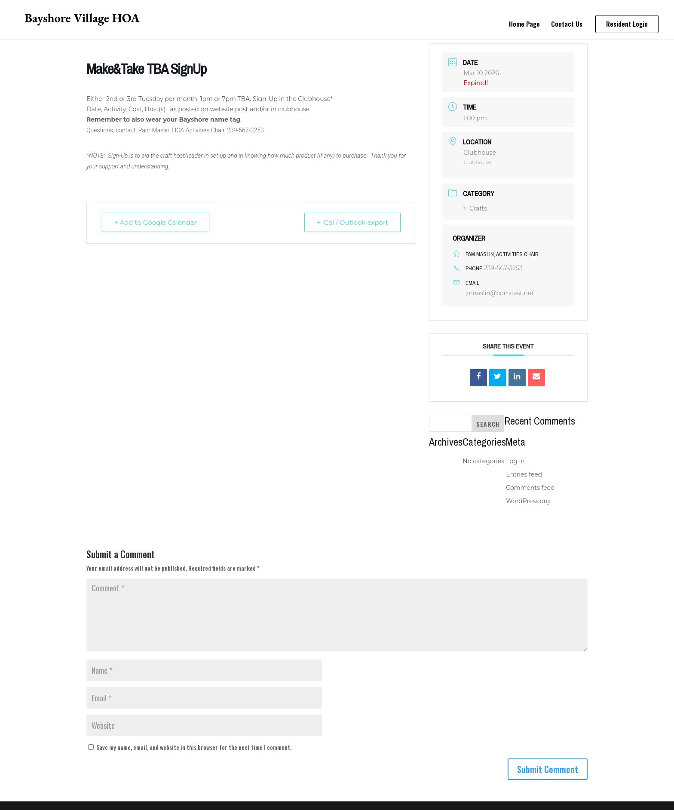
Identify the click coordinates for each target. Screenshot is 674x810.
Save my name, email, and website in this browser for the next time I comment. (193, 747)
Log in (515, 461)
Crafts (475, 208)
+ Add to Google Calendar (155, 222)
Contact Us (566, 24)
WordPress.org (528, 501)
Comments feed (530, 488)
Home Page (524, 24)
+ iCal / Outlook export (352, 222)
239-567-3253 (503, 268)
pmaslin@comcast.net (500, 293)
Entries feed (524, 474)
